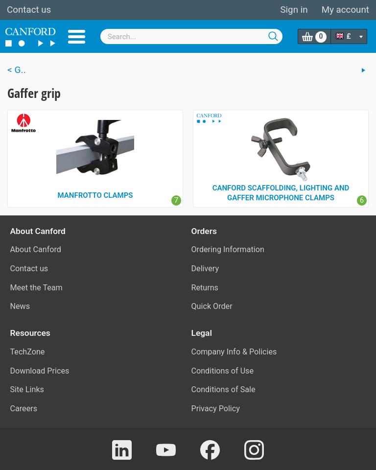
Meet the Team (36, 287)
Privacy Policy (215, 408)
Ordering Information (227, 249)
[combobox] (191, 36)
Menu (76, 37)
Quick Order (212, 306)
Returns (204, 287)
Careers (24, 408)
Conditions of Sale (223, 389)
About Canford (35, 249)
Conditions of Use (222, 371)
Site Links (27, 389)
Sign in (293, 9)
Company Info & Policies (234, 351)
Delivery (205, 268)
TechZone (27, 351)
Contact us (29, 9)
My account (345, 9)
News (20, 306)
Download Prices (40, 371)
